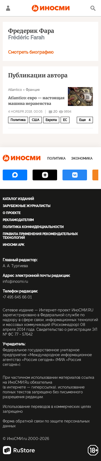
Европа (51, 120)
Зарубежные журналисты (26, 206)
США (35, 120)
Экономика (81, 158)
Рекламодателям (18, 220)
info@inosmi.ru (15, 281)
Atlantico (15, 90)
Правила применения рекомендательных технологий (40, 236)
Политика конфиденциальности (33, 227)
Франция (33, 90)
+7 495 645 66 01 (17, 297)
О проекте (11, 213)
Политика (18, 120)
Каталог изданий (18, 199)
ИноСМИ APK (13, 245)
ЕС (65, 120)
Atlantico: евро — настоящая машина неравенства (36, 100)
